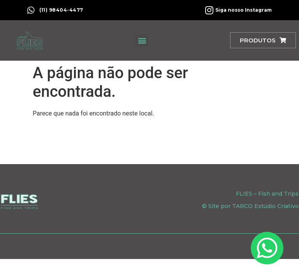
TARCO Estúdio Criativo (265, 206)
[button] (141, 40)
